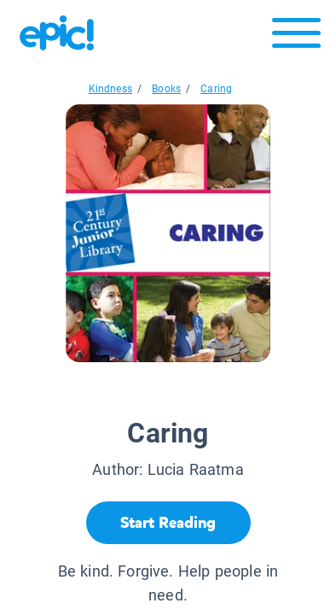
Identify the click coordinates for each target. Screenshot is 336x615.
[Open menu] (296, 37)
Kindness (110, 89)
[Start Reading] (168, 522)
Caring (216, 89)
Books (166, 89)
